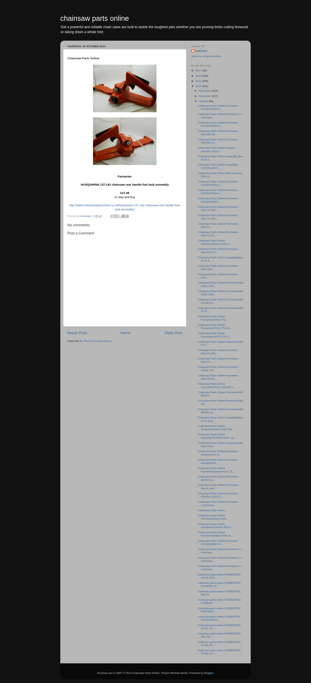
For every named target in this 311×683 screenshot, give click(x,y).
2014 (198, 86)
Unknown (201, 50)
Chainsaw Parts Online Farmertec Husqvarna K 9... (218, 453)
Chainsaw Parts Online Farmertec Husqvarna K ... (218, 461)
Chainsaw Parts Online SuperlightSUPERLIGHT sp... (217, 436)
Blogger (208, 672)
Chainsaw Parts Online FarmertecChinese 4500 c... (216, 526)
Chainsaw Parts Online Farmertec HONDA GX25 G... (218, 495)
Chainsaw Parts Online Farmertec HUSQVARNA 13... (218, 542)
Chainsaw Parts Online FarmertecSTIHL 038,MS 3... (216, 385)
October (204, 101)
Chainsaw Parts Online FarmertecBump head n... (214, 242)
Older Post (173, 333)
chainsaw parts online (94, 18)
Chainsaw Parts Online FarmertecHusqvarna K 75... (216, 470)
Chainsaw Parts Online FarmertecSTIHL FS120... (214, 326)
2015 (198, 81)
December (205, 90)
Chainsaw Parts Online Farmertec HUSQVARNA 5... (218, 107)
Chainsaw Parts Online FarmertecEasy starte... (213, 517)
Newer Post (77, 333)
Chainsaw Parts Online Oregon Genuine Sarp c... (216, 149)
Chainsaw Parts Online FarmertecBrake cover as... (215, 534)
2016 (198, 75)
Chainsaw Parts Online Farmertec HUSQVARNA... (218, 200)
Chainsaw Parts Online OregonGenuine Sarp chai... (216, 428)
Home (126, 333)
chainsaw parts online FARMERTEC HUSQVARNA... (219, 618)
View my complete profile (206, 56)
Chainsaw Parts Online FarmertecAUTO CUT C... (215, 335)
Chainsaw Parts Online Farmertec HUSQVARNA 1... (218, 183)
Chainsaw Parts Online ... (213, 510)
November (205, 96)
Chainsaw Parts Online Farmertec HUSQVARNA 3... (218, 124)
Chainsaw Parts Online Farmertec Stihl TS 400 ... (218, 208)
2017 (198, 70)
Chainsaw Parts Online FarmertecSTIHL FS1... (213, 318)
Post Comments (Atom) (97, 341)
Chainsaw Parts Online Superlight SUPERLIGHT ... (218, 166)
